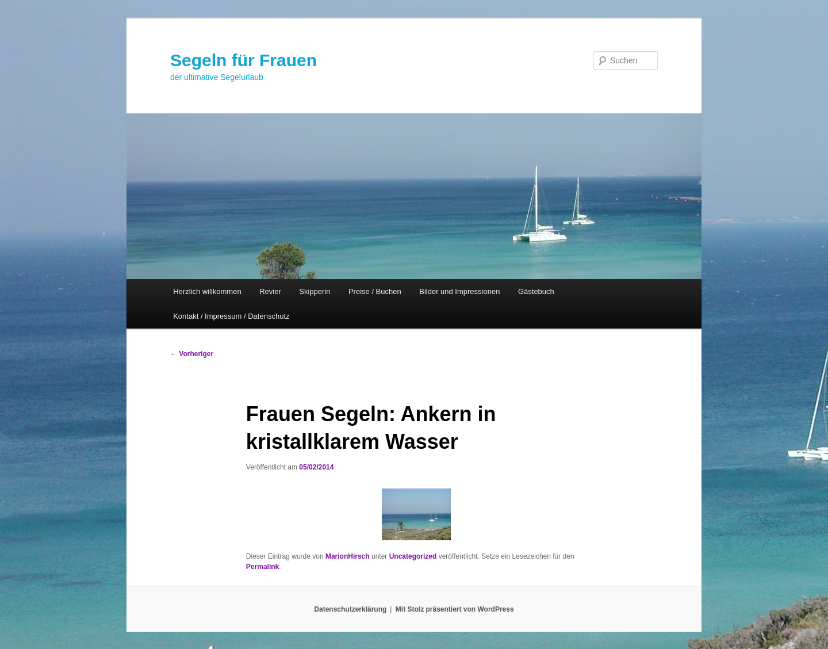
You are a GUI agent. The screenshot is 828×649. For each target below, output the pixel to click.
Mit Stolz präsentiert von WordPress (455, 609)
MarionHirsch (347, 556)
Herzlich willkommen (207, 291)
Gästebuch (536, 291)
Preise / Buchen (374, 291)
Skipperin (314, 291)
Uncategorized (413, 556)
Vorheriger (191, 354)
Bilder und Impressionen (459, 291)
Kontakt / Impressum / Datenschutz (231, 316)
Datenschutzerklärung (350, 609)
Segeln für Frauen (243, 60)
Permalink (262, 567)
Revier (270, 291)
